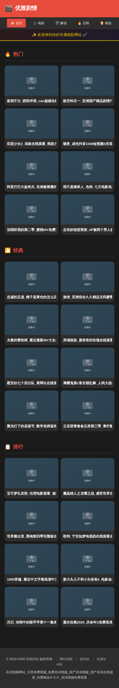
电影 (38, 23)
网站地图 (66, 659)
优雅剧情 (32, 659)
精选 (105, 23)
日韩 (83, 23)
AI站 (59, 664)
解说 (61, 23)
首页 (16, 23)
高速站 (101, 659)
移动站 (85, 659)
